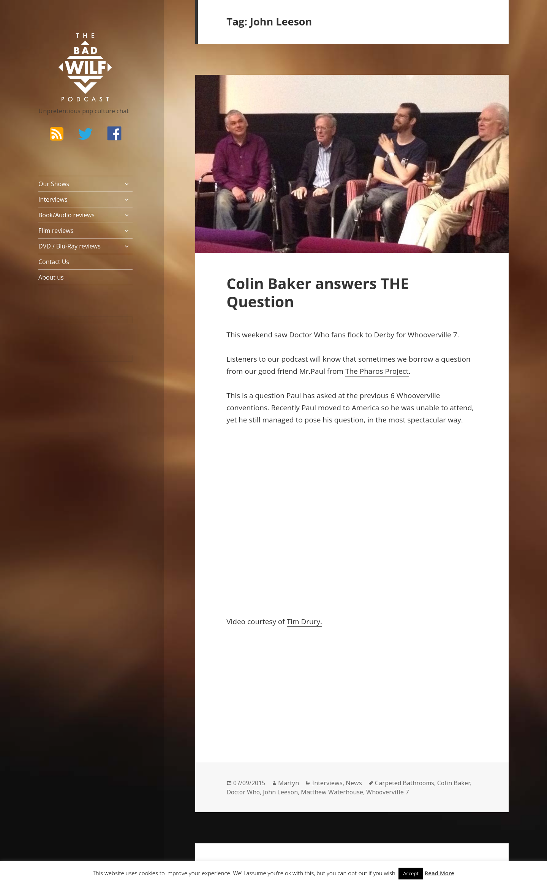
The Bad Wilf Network (70, 44)
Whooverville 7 (387, 792)
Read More (439, 873)
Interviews (53, 199)
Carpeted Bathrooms (404, 783)
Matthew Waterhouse (332, 792)
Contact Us (53, 262)
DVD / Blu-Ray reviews (69, 246)
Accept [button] (411, 873)
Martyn (288, 783)
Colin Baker (453, 783)
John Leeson (280, 792)
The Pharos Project (377, 371)
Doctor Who (243, 792)
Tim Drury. (304, 621)
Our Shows (53, 184)
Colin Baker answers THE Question (317, 292)
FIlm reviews (55, 230)
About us (51, 277)
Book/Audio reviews (66, 215)
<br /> (249, 685)
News (354, 783)
